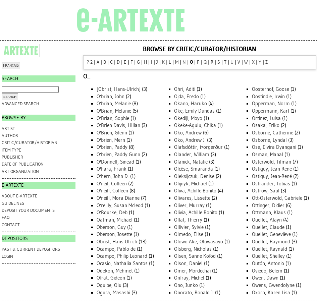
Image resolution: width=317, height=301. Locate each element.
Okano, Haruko (190, 104)
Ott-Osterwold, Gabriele (277, 198)
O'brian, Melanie (114, 104)
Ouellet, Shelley (268, 256)
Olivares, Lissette (192, 198)
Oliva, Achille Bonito (195, 191)
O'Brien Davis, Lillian (118, 125)
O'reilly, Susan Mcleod (120, 205)
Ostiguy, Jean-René (272, 176)
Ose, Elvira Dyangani (274, 147)
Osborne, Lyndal (269, 140)
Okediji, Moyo (188, 118)
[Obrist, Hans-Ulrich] (119, 89)
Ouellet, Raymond (271, 242)
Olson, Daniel (188, 263)
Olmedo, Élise (188, 234)
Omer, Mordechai (192, 271)
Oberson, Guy (111, 227)
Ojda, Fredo (186, 97)
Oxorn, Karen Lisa (271, 293)
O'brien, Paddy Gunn (118, 155)
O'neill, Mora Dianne (118, 198)
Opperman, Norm (271, 104)
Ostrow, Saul (265, 191)
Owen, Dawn (265, 278)
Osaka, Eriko (265, 125)
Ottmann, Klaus (269, 212)
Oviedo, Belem (267, 271)
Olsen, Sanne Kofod (195, 256)
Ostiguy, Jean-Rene (272, 169)
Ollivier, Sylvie (189, 227)
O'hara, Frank (111, 169)
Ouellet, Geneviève (271, 234)
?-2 (90, 62)
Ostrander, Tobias (271, 184)
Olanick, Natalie (191, 162)
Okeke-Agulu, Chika (195, 125)
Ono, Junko (186, 285)
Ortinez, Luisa (266, 118)
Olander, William (191, 155)
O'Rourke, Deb (112, 212)
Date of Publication (23, 164)
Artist (8, 128)
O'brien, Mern (111, 140)
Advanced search (20, 103)
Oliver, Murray (189, 205)
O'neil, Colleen (112, 184)
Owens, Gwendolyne (273, 285)
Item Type (11, 150)
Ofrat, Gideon (111, 278)
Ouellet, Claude (268, 227)
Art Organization (20, 171)
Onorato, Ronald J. (194, 293)
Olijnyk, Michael (190, 184)
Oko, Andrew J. (190, 140)
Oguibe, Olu (109, 285)
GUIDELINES (13, 203)
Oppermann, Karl (270, 111)
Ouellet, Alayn (267, 220)
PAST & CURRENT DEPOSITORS (31, 249)
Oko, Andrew (188, 133)
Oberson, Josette (114, 234)
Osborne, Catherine (272, 133)
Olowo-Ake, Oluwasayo (198, 242)
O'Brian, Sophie (113, 118)
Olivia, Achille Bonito (195, 212)
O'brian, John (110, 97)
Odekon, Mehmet (115, 271)
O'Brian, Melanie (114, 111)
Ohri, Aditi (184, 89)
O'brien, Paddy (112, 147)
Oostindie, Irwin (268, 97)
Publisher (12, 157)
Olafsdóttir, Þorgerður (198, 147)
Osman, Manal (267, 155)
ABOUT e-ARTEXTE (19, 195)
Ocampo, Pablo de (116, 249)
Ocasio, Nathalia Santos (122, 263)
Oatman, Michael (115, 220)
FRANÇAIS (11, 65)
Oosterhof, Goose (270, 89)
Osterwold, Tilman (271, 162)
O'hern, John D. (113, 176)
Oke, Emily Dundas (194, 111)
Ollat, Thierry (188, 220)
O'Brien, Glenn (112, 133)
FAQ (5, 217)
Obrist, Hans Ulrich (117, 242)
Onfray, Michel (189, 278)
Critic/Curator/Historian (29, 142)
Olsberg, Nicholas (193, 249)
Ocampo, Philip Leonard (122, 256)
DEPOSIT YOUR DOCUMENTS (28, 210)
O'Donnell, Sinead (115, 162)
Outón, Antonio (268, 263)
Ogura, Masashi (113, 293)
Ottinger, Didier (268, 205)
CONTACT (11, 224)
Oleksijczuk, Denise (194, 176)
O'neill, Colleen (112, 191)
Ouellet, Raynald (269, 249)
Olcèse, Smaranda (193, 169)
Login (7, 256)
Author (10, 135)
